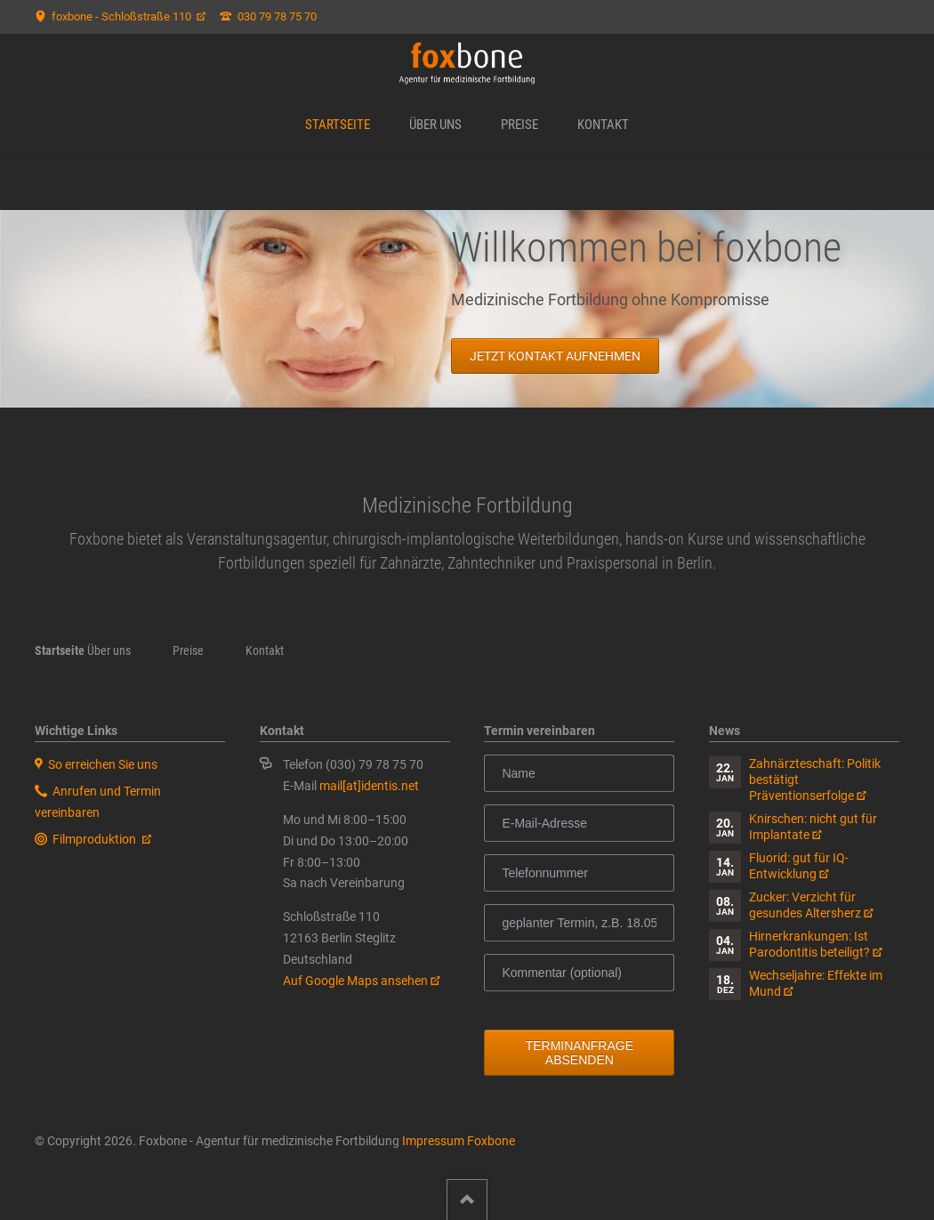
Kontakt (603, 125)
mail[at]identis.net (369, 786)
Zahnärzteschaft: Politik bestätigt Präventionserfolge (815, 779)
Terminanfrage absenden (579, 1052)
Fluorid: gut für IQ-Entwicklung (799, 866)
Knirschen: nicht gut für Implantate (813, 827)
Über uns (435, 125)
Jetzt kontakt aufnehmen (554, 356)
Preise (519, 125)
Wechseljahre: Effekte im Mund (815, 983)
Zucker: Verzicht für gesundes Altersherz (805, 905)
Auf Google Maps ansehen (355, 981)
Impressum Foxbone (458, 1141)
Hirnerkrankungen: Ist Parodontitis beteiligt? (809, 944)
